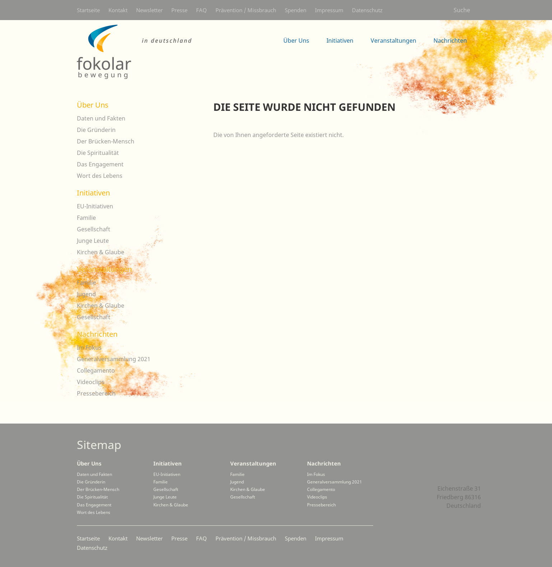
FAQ (201, 10)
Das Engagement (100, 164)
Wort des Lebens (99, 176)
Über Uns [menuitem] (296, 40)
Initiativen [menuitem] (339, 40)
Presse (179, 10)
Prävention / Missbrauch (245, 10)
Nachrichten (97, 334)
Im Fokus (89, 347)
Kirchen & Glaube (100, 252)
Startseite (88, 10)
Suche (462, 10)
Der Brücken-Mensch (105, 141)
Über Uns (92, 105)
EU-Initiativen (95, 206)
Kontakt (117, 10)
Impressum (329, 10)
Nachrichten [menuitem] (450, 40)
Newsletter (149, 10)
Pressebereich (96, 393)
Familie (86, 218)
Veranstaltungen (104, 269)
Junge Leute (93, 241)
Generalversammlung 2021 (113, 359)
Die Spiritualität (98, 153)
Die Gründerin (96, 130)
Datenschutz (367, 10)
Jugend (86, 294)
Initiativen (93, 193)
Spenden (295, 10)
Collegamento (96, 370)
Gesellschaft (93, 229)
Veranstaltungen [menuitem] (393, 40)
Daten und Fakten (101, 118)
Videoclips (91, 382)
